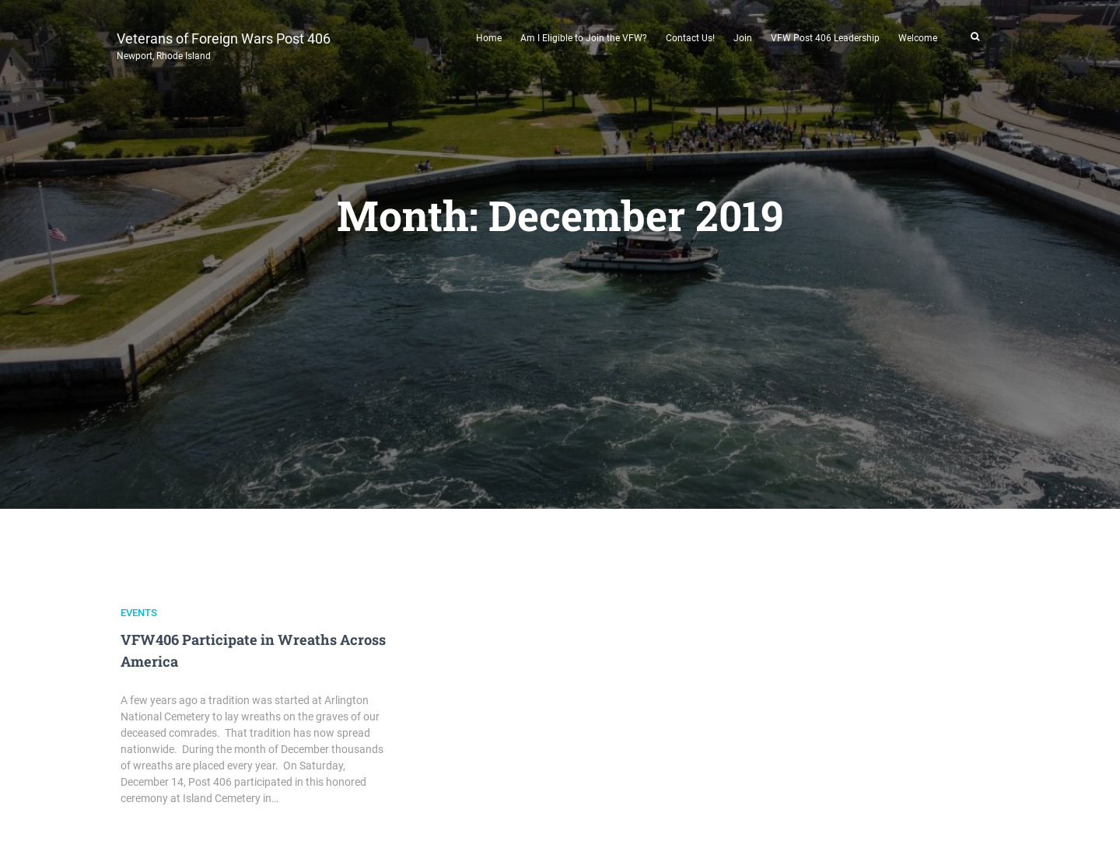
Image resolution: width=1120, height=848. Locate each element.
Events (139, 612)
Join (742, 38)
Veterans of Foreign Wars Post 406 (224, 44)
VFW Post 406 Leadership (825, 38)
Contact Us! (690, 38)
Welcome (917, 38)
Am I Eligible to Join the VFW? (583, 38)
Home (489, 38)
